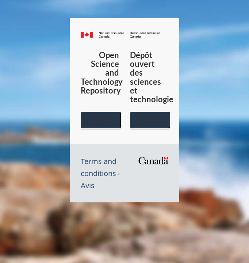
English (101, 120)
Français (150, 120)
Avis (88, 185)
